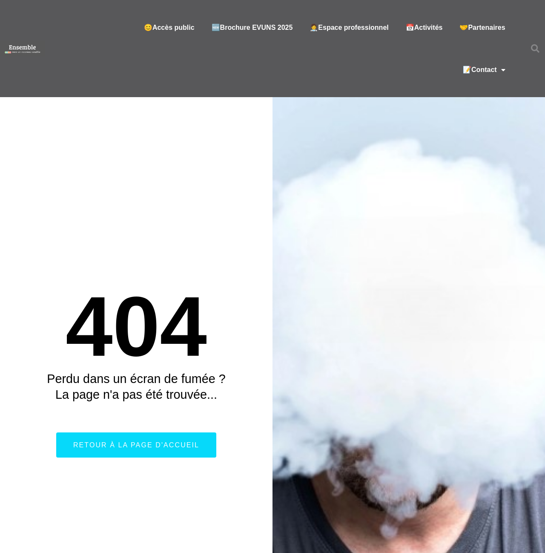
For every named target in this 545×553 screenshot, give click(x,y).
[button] (535, 48)
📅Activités (424, 27)
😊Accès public (169, 27)
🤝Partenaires (482, 27)
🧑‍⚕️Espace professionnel (349, 27)
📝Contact (484, 70)
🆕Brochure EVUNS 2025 (252, 27)
